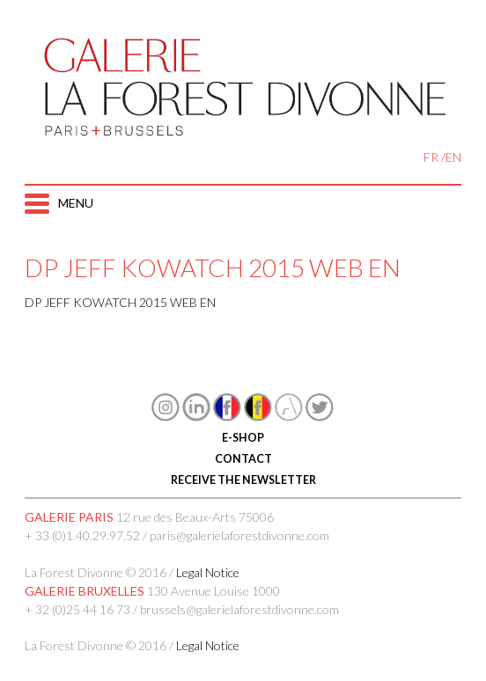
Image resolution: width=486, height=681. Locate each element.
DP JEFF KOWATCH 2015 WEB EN (120, 302)
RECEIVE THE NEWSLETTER (242, 480)
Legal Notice (207, 572)
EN (453, 157)
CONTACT (242, 458)
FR (430, 157)
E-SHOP (243, 437)
